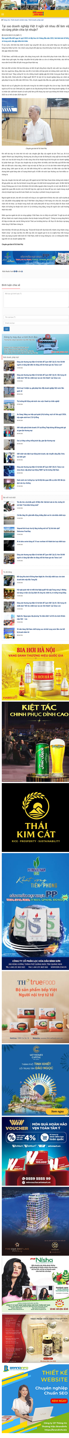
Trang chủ (5, 20)
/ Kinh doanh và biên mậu (18, 20)
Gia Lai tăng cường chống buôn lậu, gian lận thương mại (36, 441)
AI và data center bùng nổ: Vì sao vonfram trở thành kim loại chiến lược (41, 541)
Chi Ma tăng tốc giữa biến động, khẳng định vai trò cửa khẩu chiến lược (41, 515)
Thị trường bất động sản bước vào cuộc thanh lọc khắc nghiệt (38, 401)
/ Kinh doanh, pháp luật (36, 20)
